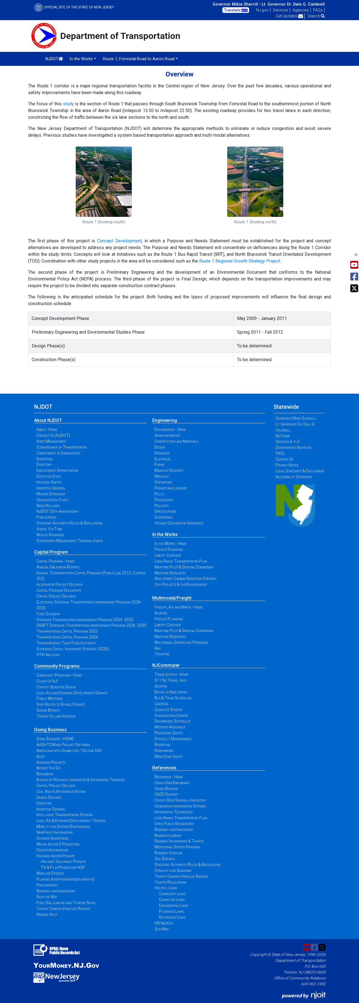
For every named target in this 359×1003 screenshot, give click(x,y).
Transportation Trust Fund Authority (66, 643)
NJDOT (54, 58)
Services (280, 10)
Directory (44, 464)
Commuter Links (172, 899)
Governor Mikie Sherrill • (237, 4)
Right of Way (46, 897)
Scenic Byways (47, 710)
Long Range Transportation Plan (181, 561)
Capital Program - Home (55, 561)
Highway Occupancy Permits (63, 861)
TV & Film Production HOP (63, 867)
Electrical (163, 459)
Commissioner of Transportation (61, 447)
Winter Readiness (50, 535)
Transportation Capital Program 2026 (67, 637)
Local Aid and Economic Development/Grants (71, 693)
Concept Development (119, 240)
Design (160, 447)
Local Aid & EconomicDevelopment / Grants (70, 820)
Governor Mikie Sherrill (296, 418)
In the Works (165, 534)
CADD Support (166, 794)
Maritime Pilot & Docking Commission (184, 567)
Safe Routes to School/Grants (60, 704)
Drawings (162, 453)
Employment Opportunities (57, 470)
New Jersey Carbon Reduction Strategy (186, 578)
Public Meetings (49, 698)
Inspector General (51, 488)
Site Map (162, 929)
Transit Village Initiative (55, 716)
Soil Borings (165, 858)
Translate (236, 10)
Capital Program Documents (58, 590)
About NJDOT (48, 420)
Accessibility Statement (294, 477)
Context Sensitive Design (56, 687)
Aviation (161, 613)
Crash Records (166, 788)
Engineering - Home (170, 429)
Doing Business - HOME (55, 739)
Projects (162, 505)
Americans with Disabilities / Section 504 (69, 750)
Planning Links (171, 911)
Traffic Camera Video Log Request (63, 908)
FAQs (318, 10)
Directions (44, 459)
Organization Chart (52, 500)
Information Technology (174, 812)
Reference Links (172, 917)
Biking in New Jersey (171, 692)
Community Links (172, 893)
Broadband (44, 774)
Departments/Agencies (293, 447)
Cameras (161, 704)
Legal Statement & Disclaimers (300, 471)
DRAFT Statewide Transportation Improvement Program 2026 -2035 (91, 625)
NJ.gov (262, 10)
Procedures (164, 500)
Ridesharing (164, 750)
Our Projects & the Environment (181, 584)
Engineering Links (173, 905)
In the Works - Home (171, 543)
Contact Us (284, 459)
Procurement (47, 885)
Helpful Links (166, 888)
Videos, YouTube (49, 529)
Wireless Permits (50, 873)
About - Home (46, 429)
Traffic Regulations (170, 882)
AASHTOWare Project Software (63, 744)
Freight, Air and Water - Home (178, 607)
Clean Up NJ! (47, 681)
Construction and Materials (176, 441)
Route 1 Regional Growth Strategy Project (239, 261)
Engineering (164, 420)
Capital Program (51, 552)
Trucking (162, 654)
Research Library (168, 835)
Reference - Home (169, 777)
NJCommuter (166, 665)
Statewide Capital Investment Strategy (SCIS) (72, 649)
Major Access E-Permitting (58, 844)
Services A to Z (288, 441)
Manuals (162, 476)
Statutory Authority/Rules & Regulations (69, 523)
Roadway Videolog (169, 853)
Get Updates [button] (289, 16)
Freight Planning (169, 549)
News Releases (47, 505)
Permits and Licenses (171, 488)
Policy (160, 494)
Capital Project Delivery (56, 596)
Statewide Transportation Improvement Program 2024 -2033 (84, 619)
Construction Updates (171, 715)
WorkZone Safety (169, 756)
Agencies (301, 10)
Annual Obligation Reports (57, 567)
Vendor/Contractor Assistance (179, 523)
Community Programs (57, 666)
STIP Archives (48, 655)
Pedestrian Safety (169, 733)
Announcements (167, 435)
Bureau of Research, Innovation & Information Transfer (80, 779)
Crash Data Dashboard (172, 783)
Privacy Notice (287, 465)
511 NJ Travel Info (170, 680)
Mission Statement (50, 494)
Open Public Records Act (174, 823)
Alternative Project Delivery (59, 584)
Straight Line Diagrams (173, 870)
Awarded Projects (50, 762)
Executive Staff (48, 476)
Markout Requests (169, 470)
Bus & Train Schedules (173, 698)
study (68, 103)
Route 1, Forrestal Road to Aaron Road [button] (138, 58)
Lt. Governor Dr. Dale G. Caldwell (293, 4)
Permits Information (52, 850)
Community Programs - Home (59, 675)
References (164, 767)
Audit (40, 756)
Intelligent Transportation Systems (64, 814)
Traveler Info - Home (171, 674)
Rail (158, 648)
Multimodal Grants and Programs (181, 642)
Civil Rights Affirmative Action (61, 791)
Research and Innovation (55, 891)
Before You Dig (48, 768)
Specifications (165, 511)
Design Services (48, 797)
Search (316, 16)
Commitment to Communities (58, 453)
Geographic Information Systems (180, 806)
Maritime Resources (170, 573)
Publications (46, 517)
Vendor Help (46, 914)
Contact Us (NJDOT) (53, 435)
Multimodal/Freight (172, 598)
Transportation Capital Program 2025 (67, 631)
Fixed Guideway (48, 614)
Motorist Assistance (170, 727)
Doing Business (50, 729)
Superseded (163, 517)
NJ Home (283, 436)
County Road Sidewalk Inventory (180, 800)
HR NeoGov (164, 923)
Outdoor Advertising (52, 838)
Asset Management (51, 441)
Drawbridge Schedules (172, 721)
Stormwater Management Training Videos (69, 540)
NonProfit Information (54, 832)
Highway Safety (49, 482)
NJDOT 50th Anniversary (57, 511)
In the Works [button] (81, 58)
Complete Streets (168, 709)
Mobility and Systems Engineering (63, 826)
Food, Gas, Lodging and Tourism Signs (65, 902)
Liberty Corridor (168, 555)
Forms (159, 464)
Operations (163, 482)
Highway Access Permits (55, 856)
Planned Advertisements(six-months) (65, 879)
